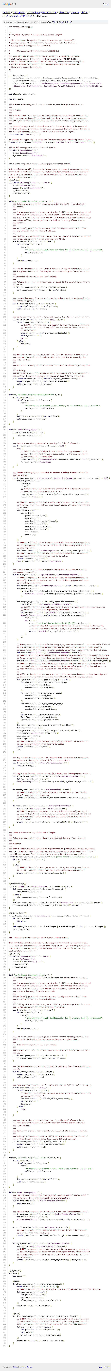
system (75, 12)
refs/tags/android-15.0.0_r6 (17, 16)
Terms (29, 1367)
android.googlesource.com (42, 12)
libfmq (84, 12)
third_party (19, 12)
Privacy (22, 1367)
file (55, 22)
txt (100, 1367)
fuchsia (6, 12)
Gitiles (15, 1367)
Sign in (105, 4)
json (106, 1367)
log (61, 22)
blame (68, 22)
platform (64, 12)
